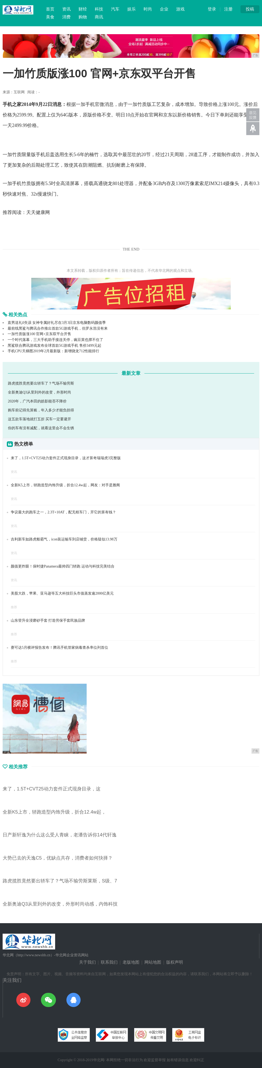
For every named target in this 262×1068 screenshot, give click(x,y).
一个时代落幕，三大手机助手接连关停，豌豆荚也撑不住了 (55, 340)
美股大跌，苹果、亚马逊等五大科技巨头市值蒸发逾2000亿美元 (62, 593)
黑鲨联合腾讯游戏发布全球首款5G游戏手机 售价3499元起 (54, 346)
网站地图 (152, 962)
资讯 (66, 9)
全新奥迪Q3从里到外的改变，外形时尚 (39, 392)
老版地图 (131, 962)
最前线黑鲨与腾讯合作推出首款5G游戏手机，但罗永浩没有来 (58, 328)
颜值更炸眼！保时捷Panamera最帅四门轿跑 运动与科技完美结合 (62, 566)
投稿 (250, 9)
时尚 (148, 9)
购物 (82, 17)
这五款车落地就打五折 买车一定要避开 (39, 419)
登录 (212, 9)
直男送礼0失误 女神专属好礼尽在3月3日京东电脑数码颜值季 (57, 323)
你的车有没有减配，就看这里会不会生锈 (41, 428)
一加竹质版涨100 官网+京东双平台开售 (39, 334)
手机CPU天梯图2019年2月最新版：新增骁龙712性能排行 (53, 351)
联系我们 (109, 962)
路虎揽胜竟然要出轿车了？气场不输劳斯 (41, 383)
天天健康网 (38, 212)
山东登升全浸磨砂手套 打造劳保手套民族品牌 (48, 620)
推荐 (14, 607)
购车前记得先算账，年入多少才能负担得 (41, 410)
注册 (228, 9)
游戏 (180, 9)
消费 (66, 17)
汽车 (115, 9)
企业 (164, 9)
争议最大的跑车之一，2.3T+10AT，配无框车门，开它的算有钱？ (63, 512)
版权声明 (174, 962)
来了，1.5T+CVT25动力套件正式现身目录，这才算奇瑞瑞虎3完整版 (66, 458)
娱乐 (131, 9)
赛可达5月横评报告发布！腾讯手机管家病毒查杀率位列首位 (59, 648)
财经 (82, 9)
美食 (50, 17)
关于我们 (87, 962)
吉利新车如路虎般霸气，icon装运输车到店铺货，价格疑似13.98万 (64, 539)
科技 (99, 9)
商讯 (99, 17)
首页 (50, 9)
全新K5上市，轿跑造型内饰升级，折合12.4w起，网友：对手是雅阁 (65, 485)
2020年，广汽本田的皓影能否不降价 (37, 401)
